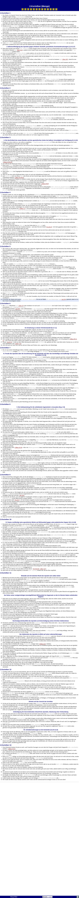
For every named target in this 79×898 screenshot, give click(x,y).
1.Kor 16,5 (65, 59)
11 (50, 9)
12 (53, 9)
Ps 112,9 (17, 500)
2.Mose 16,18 (18, 447)
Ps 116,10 (49, 227)
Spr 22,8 (22, 495)
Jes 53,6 (63, 299)
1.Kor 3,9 (20, 305)
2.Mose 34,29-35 (7, 162)
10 (48, 9)
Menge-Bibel (13, 896)
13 (56, 9)
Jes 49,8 (17, 308)
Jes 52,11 (9, 342)
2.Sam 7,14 (18, 343)
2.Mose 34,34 (44, 183)
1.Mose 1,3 (22, 208)
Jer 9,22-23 (36, 568)
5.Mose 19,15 (11, 749)
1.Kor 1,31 (43, 568)
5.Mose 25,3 (42, 644)
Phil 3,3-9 (19, 50)
